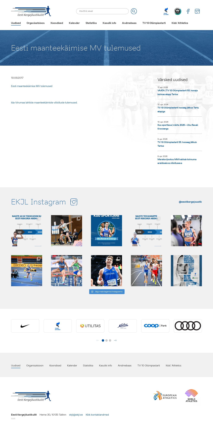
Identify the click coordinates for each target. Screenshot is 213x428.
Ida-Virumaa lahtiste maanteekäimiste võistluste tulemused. (44, 102)
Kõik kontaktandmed (97, 414)
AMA (13, 418)
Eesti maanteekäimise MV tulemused (31, 86)
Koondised (57, 23)
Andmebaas (129, 23)
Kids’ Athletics (180, 23)
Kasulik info (109, 23)
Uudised (16, 23)
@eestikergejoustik (190, 201)
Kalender (74, 23)
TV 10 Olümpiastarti (154, 23)
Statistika (91, 23)
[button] (103, 340)
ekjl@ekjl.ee (76, 414)
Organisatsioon (36, 23)
